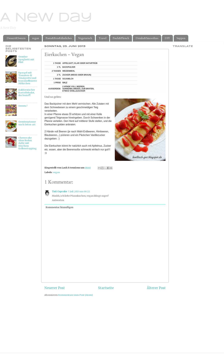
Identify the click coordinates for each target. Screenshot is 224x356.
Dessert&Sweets (16, 38)
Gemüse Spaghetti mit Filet (26, 59)
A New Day (46, 18)
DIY (167, 38)
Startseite (106, 288)
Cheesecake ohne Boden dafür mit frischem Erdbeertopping (27, 143)
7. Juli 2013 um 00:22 (79, 191)
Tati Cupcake (59, 191)
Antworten (58, 200)
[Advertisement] (17, 203)
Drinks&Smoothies (147, 38)
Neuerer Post (54, 288)
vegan (35, 38)
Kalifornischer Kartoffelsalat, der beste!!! (26, 92)
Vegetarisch (85, 38)
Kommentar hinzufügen (59, 207)
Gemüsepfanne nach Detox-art (27, 123)
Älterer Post (156, 288)
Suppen (181, 38)
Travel (102, 38)
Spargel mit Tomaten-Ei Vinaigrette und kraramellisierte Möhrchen (27, 78)
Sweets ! (22, 105)
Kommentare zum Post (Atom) (75, 295)
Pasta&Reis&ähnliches (59, 38)
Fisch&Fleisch (121, 38)
